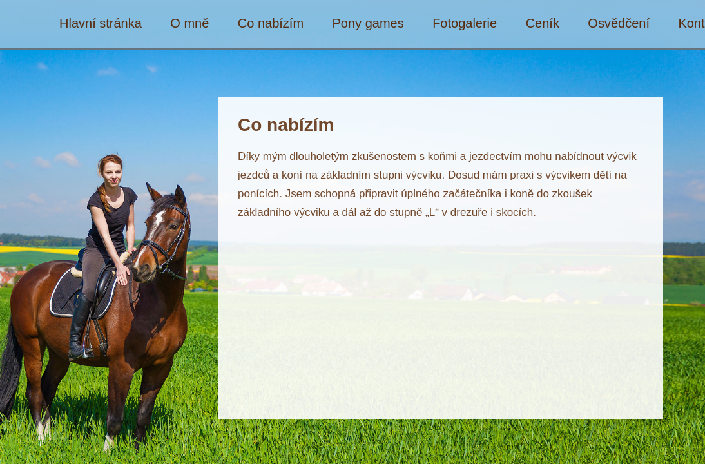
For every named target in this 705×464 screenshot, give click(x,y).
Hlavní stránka (100, 23)
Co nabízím (271, 23)
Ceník (542, 23)
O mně (189, 23)
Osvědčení (619, 23)
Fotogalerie (464, 23)
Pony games (368, 23)
